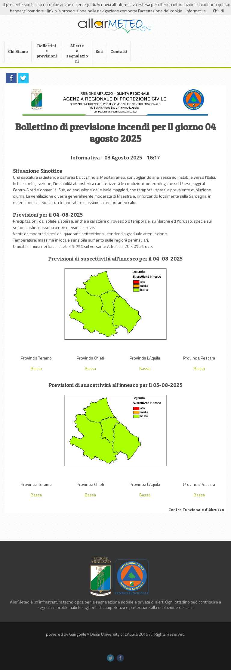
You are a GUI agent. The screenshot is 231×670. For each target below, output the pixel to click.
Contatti (118, 51)
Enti (99, 51)
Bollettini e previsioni (47, 50)
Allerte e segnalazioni (77, 53)
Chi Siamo (18, 51)
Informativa (196, 11)
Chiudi (218, 11)
